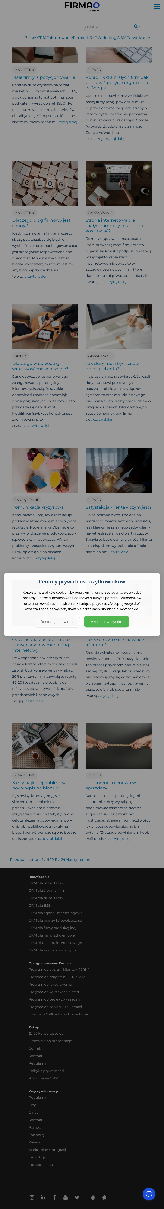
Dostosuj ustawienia (57, 622)
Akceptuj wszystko (106, 622)
